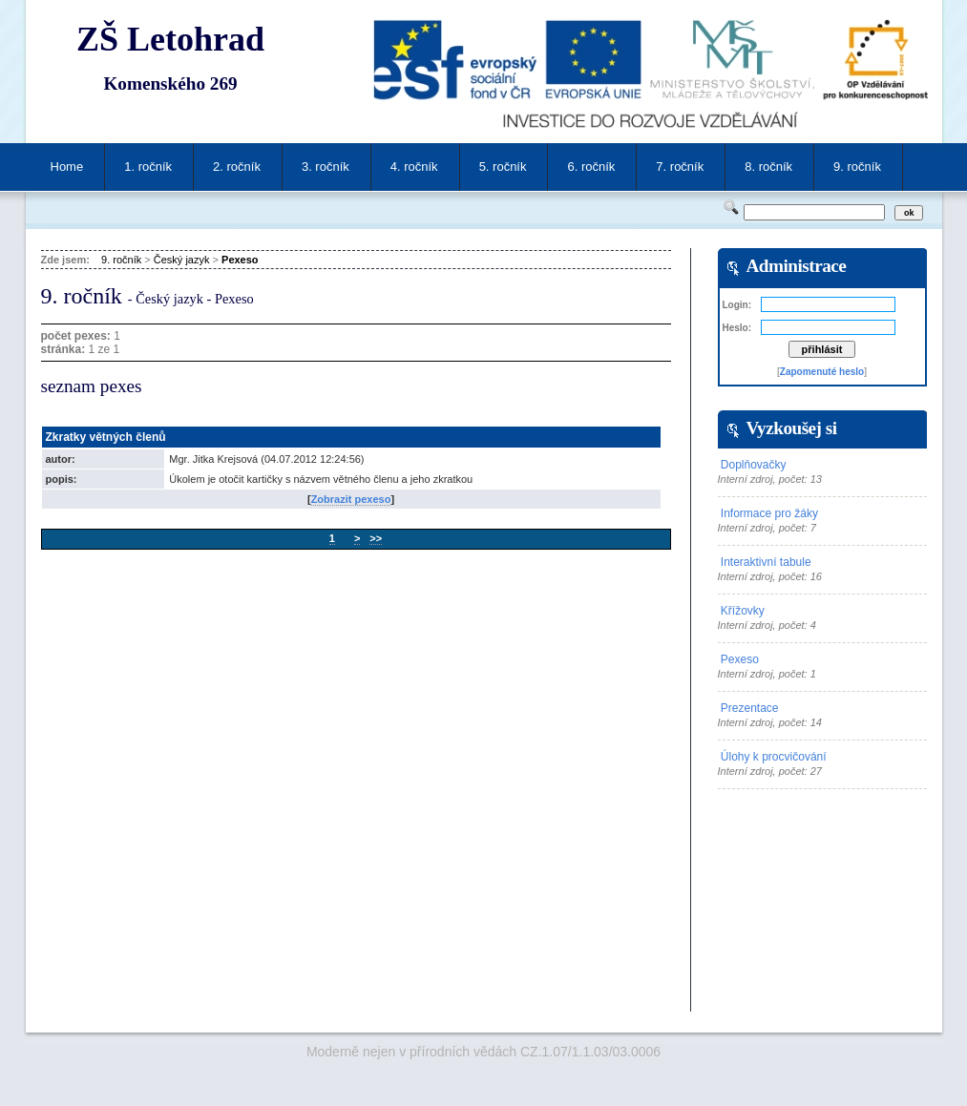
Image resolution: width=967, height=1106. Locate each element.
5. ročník (503, 166)
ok (909, 213)
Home (67, 166)
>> (375, 538)
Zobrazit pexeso (351, 499)
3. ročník (325, 166)
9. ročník (857, 166)
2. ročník (237, 166)
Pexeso (240, 259)
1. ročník (148, 166)
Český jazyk (182, 259)
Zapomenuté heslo (822, 371)
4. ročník (414, 166)
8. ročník (768, 166)
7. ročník (680, 166)
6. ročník (591, 166)
